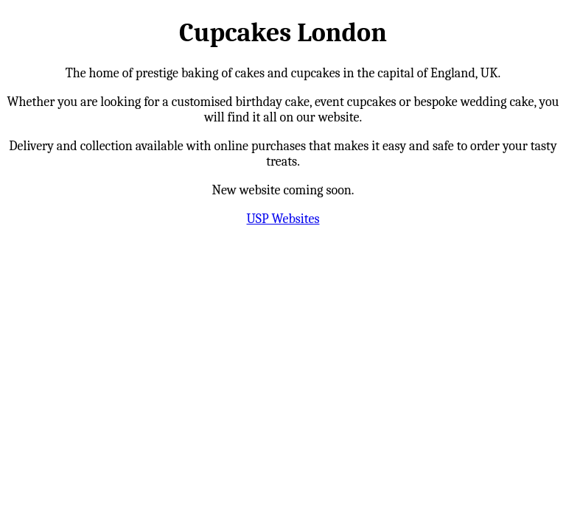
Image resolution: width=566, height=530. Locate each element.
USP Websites (283, 219)
